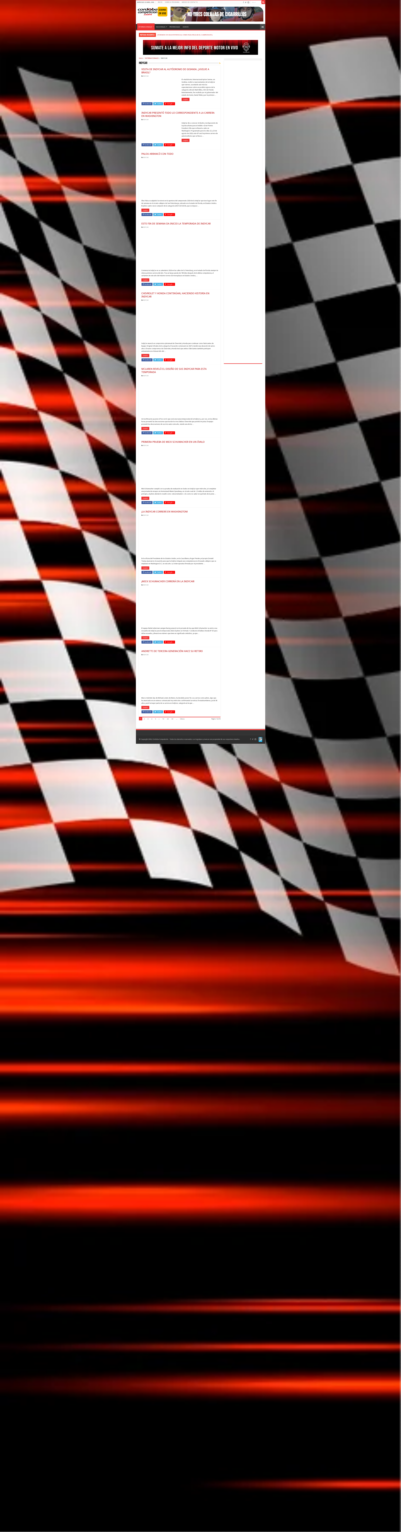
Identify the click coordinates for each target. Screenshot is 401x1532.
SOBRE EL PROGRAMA (172, 2)
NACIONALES (160, 27)
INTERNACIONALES (145, 27)
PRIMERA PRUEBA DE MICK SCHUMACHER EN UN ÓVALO (173, 1072)
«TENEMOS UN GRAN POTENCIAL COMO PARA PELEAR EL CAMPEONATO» (185, 35)
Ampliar (185, 99)
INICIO (160, 2)
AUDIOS (186, 27)
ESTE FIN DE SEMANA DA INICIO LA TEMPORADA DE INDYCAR (176, 381)
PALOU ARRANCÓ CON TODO (157, 153)
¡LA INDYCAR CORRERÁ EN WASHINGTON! (164, 1299)
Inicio (141, 58)
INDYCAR (146, 76)
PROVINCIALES (174, 27)
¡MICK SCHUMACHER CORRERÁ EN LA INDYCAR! (167, 1527)
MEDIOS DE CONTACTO (190, 2)
